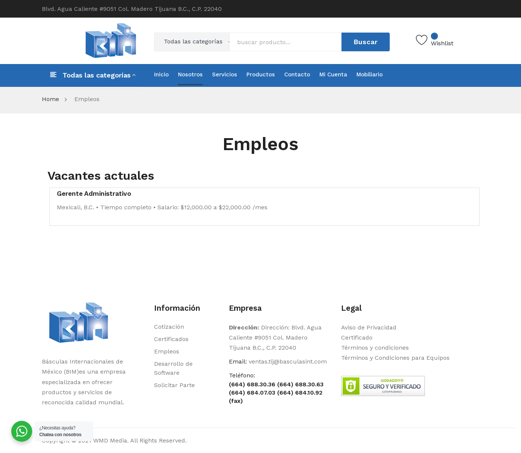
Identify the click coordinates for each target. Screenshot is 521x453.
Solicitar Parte (174, 385)
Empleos (166, 351)
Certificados (171, 339)
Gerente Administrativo (94, 193)
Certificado (357, 337)
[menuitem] (161, 74)
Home (50, 99)
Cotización (169, 326)
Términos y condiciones (375, 347)
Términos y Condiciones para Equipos (395, 357)
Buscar (365, 42)
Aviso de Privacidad (368, 327)
